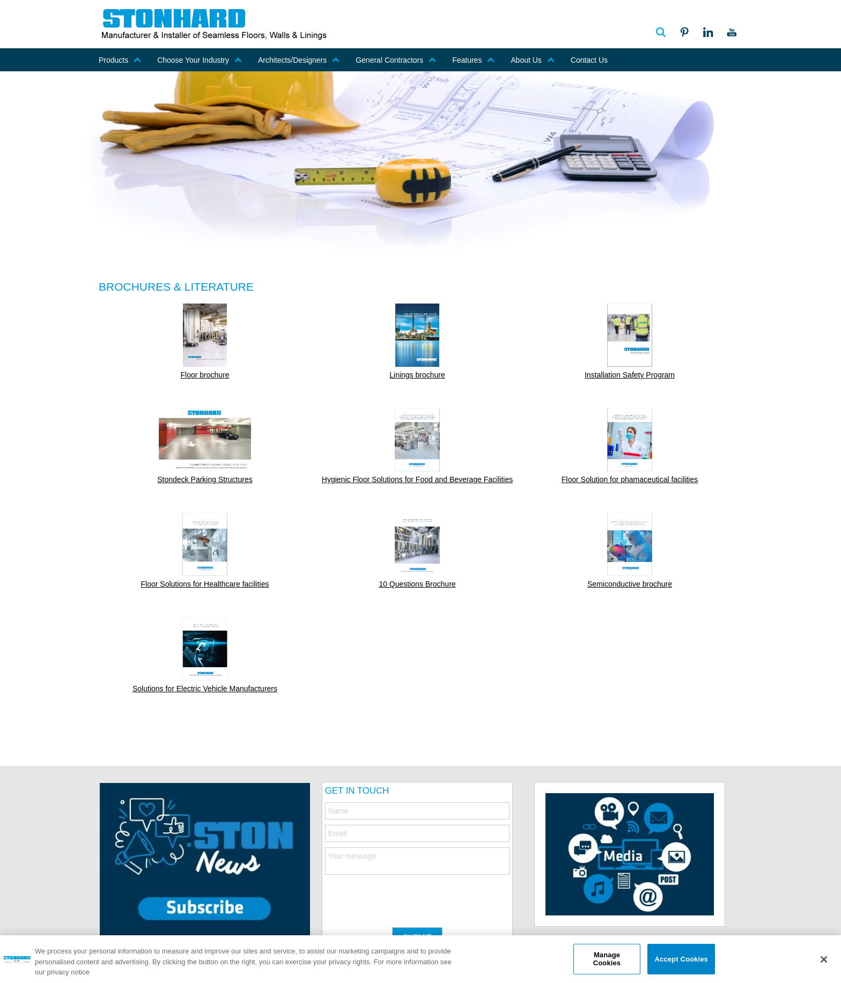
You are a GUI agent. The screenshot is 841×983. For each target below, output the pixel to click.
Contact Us (589, 60)
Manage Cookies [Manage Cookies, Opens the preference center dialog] (607, 959)
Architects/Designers (299, 60)
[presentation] (406, 896)
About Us (533, 60)
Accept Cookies (681, 959)
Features (473, 60)
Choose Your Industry (199, 60)
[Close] (824, 959)
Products (120, 60)
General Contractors (396, 60)
